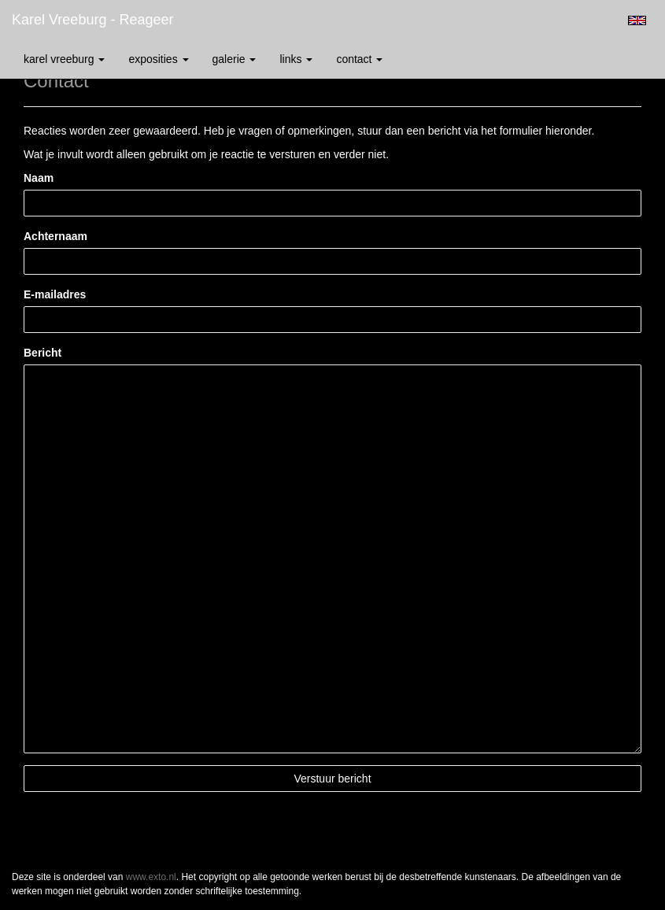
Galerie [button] (234, 59)
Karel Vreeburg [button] (64, 59)
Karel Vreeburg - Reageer (92, 20)
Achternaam (55, 236)
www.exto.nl (151, 876)
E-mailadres (55, 294)
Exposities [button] (158, 59)
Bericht (42, 352)
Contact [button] (359, 59)
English (637, 20)
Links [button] (295, 59)
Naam (39, 178)
